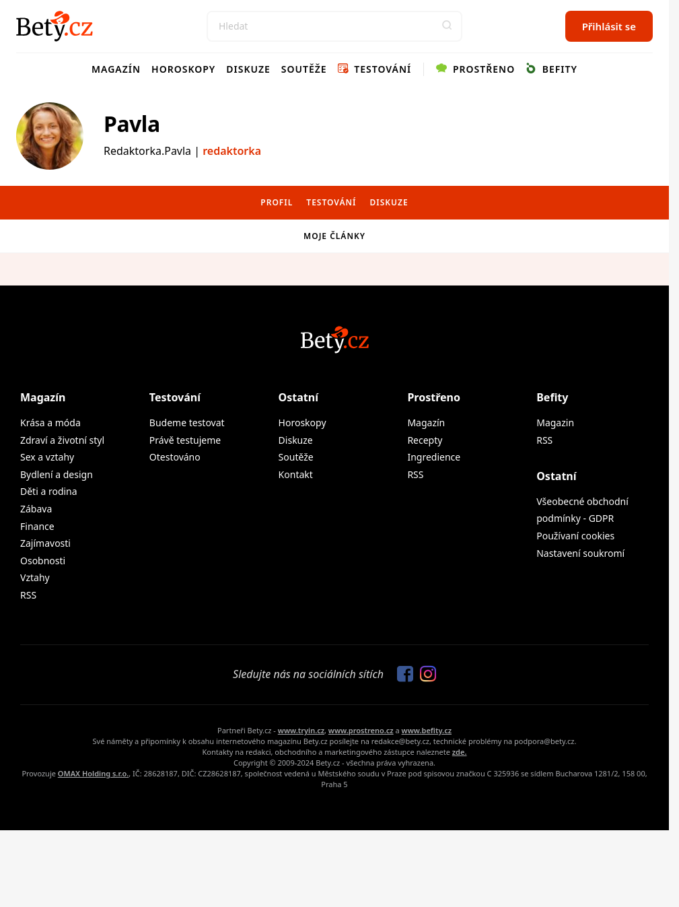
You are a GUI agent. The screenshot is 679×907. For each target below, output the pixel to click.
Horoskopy (183, 69)
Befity (551, 69)
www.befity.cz (427, 730)
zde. (459, 752)
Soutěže (304, 69)
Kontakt (296, 474)
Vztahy (35, 577)
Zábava (36, 508)
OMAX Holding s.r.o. (93, 773)
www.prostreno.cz (361, 730)
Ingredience (433, 456)
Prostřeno (475, 69)
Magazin (555, 422)
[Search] (334, 26)
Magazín (116, 69)
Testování (375, 69)
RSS (28, 595)
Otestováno (175, 456)
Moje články (334, 236)
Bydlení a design (56, 474)
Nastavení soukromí (580, 553)
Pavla (132, 123)
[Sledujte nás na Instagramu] (424, 675)
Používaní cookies (575, 535)
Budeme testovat (187, 422)
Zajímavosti (45, 543)
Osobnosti (42, 560)
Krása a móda (50, 422)
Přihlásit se (609, 26)
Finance (37, 526)
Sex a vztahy (47, 456)
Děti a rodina (48, 491)
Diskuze (248, 69)
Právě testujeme (185, 440)
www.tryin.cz (301, 730)
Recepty (424, 440)
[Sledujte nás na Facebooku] (401, 675)
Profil (276, 202)
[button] (446, 26)
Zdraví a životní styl (62, 440)
